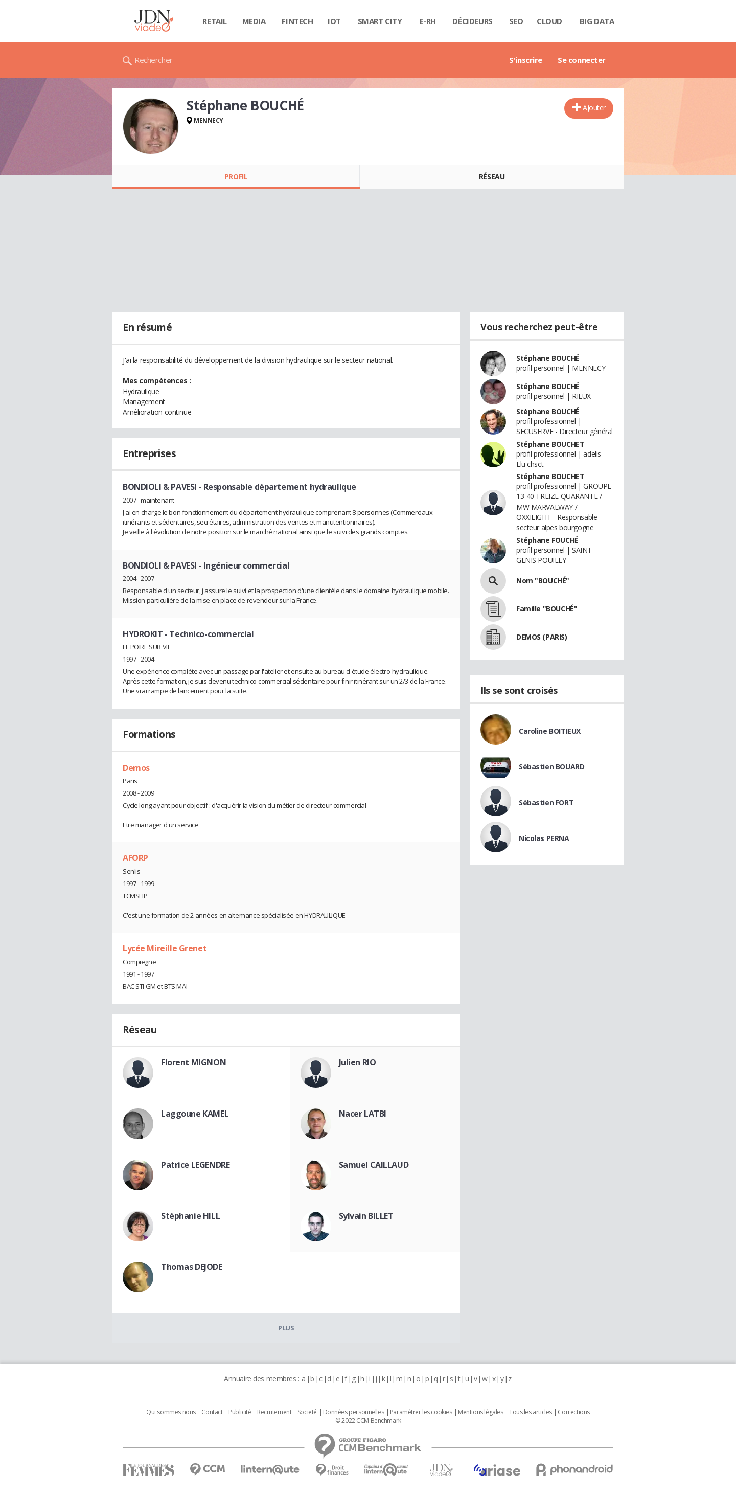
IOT (334, 21)
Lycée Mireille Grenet (164, 948)
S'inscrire (525, 60)
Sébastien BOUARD (551, 767)
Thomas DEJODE (191, 1267)
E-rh (428, 21)
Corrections (573, 1412)
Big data (597, 21)
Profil (235, 177)
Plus (286, 1327)
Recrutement (274, 1412)
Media (254, 21)
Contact (211, 1412)
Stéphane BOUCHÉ (548, 358)
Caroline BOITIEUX (550, 731)
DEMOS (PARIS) (541, 637)
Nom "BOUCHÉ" (542, 580)
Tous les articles (530, 1412)
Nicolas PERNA (544, 838)
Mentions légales (480, 1412)
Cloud (549, 21)
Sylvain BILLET (366, 1215)
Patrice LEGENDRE (195, 1164)
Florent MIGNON (193, 1062)
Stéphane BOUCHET (550, 444)
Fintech (297, 21)
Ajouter (594, 107)
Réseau (491, 177)
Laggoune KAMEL (194, 1113)
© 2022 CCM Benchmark (368, 1420)
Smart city (380, 21)
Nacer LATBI (362, 1113)
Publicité (239, 1412)
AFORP (135, 858)
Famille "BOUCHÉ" (546, 609)
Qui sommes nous (171, 1412)
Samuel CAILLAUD (374, 1164)
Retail (214, 21)
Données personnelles (353, 1412)
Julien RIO (357, 1062)
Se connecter (582, 60)
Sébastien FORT (546, 802)
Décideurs (472, 21)
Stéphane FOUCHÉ (547, 540)
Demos (136, 768)
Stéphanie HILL (190, 1215)
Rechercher (153, 60)
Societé (307, 1412)
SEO (516, 21)
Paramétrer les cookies (421, 1412)
